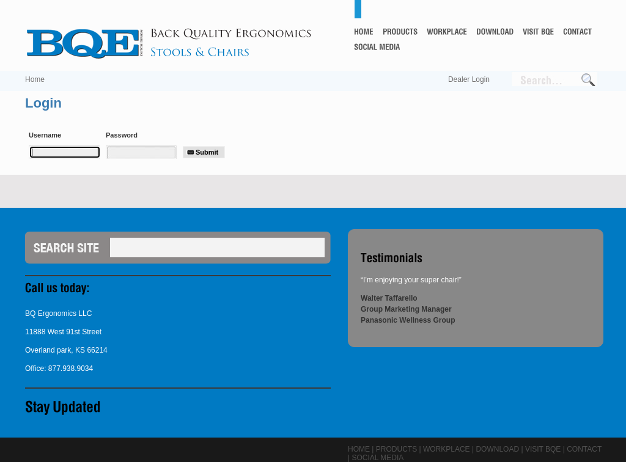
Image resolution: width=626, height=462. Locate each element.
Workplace (446, 449)
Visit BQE (543, 449)
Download (497, 449)
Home (35, 79)
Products (396, 449)
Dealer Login (469, 79)
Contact (584, 449)
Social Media (377, 457)
